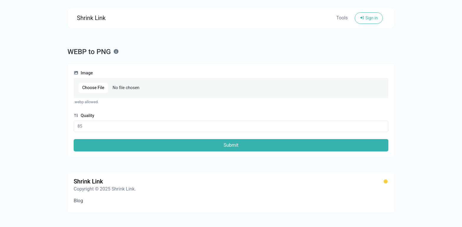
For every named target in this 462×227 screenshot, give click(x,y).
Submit (231, 145)
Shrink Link (91, 17)
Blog (78, 200)
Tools (342, 18)
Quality (84, 115)
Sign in (369, 18)
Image (83, 73)
